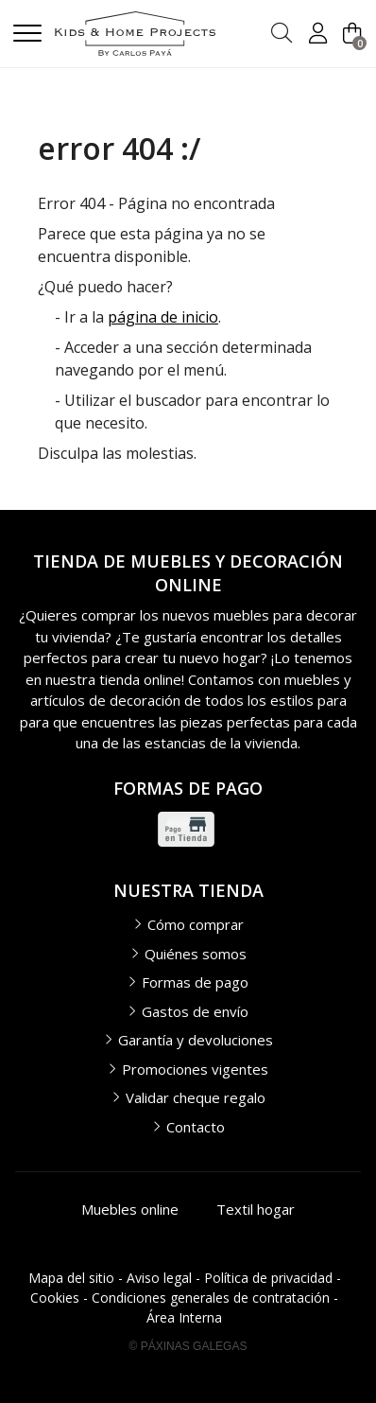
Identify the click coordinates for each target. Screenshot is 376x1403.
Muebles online (130, 1209)
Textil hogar (255, 1209)
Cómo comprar (195, 924)
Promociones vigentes (195, 1069)
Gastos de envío (195, 1011)
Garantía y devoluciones (195, 1039)
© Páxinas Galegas (188, 1346)
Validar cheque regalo (195, 1097)
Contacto (195, 1126)
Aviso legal (159, 1278)
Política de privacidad (268, 1278)
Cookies (54, 1298)
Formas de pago (195, 982)
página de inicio (163, 317)
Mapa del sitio (71, 1278)
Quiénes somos (196, 953)
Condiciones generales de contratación (211, 1298)
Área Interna (184, 1317)
